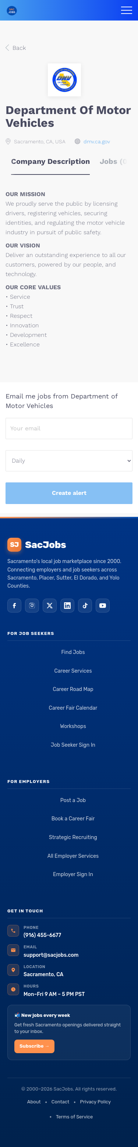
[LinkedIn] (67, 606)
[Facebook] (14, 606)
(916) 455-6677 (42, 935)
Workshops (73, 726)
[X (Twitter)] (50, 606)
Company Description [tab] (50, 161)
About (34, 1101)
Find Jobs (73, 652)
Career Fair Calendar (73, 708)
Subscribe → (34, 1046)
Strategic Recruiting (73, 837)
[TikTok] (85, 606)
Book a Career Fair (73, 819)
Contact (60, 1101)
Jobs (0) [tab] (115, 161)
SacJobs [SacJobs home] (36, 545)
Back (18, 47)
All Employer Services (73, 856)
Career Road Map (73, 689)
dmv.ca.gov (97, 141)
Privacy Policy (95, 1101)
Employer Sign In (73, 874)
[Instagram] (32, 606)
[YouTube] (103, 606)
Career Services (73, 671)
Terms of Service (74, 1117)
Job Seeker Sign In (73, 745)
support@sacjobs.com (51, 955)
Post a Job (73, 800)
